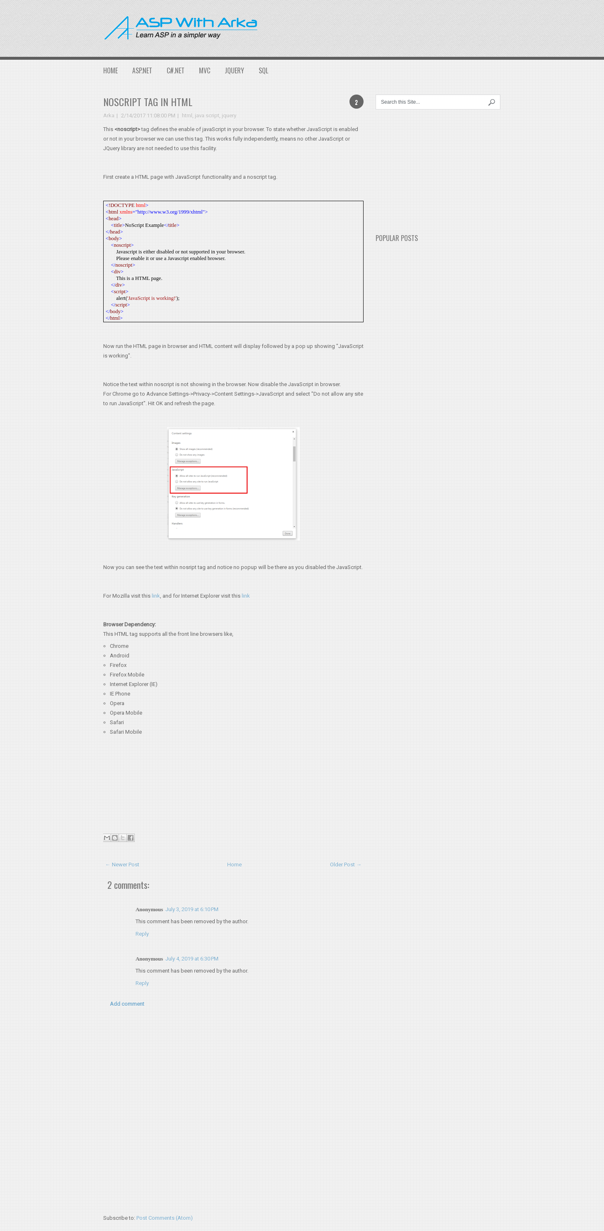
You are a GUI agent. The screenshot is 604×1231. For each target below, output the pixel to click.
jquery (229, 115)
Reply (142, 934)
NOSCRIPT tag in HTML (147, 101)
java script (207, 115)
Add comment (127, 1004)
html (187, 115)
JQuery (234, 70)
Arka (108, 115)
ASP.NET (142, 70)
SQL (263, 70)
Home (110, 70)
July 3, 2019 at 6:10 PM (191, 909)
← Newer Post (122, 864)
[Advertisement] (421, 27)
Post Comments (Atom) (164, 1218)
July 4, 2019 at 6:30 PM (191, 959)
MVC (204, 70)
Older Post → (345, 864)
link (156, 596)
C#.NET (175, 70)
